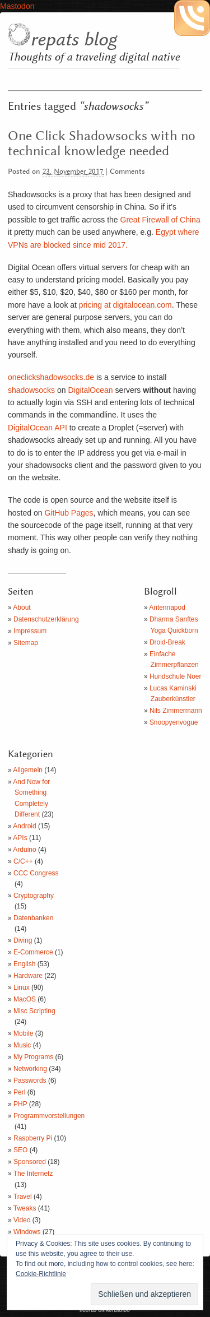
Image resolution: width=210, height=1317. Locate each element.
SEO (20, 1150)
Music (22, 1045)
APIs (20, 838)
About (21, 607)
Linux (21, 987)
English (24, 964)
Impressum (29, 631)
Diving (22, 940)
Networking (30, 1069)
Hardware (28, 976)
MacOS (24, 999)
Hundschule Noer (176, 676)
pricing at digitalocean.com (125, 304)
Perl (19, 1092)
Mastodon (17, 6)
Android (24, 826)
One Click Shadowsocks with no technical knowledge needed (101, 144)
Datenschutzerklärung (46, 619)
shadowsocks (31, 390)
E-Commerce (33, 952)
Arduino (24, 850)
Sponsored (29, 1162)
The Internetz (33, 1173)
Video (21, 1220)
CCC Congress (36, 873)
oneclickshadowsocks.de (51, 377)
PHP (20, 1104)
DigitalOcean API (37, 427)
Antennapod (167, 607)
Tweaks (24, 1208)
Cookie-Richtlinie (41, 1274)
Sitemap (25, 643)
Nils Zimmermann (176, 711)
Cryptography (33, 895)
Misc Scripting (34, 1011)
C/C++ (23, 861)
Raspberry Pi (32, 1138)
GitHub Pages (68, 512)
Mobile (23, 1033)
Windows (27, 1232)
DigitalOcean (90, 390)
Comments (127, 172)
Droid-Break (167, 642)
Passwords (29, 1080)
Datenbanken (33, 918)
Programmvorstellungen (49, 1116)
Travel (22, 1196)
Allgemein (28, 770)
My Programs (33, 1057)
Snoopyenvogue (174, 722)
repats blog (73, 39)
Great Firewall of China (160, 219)
